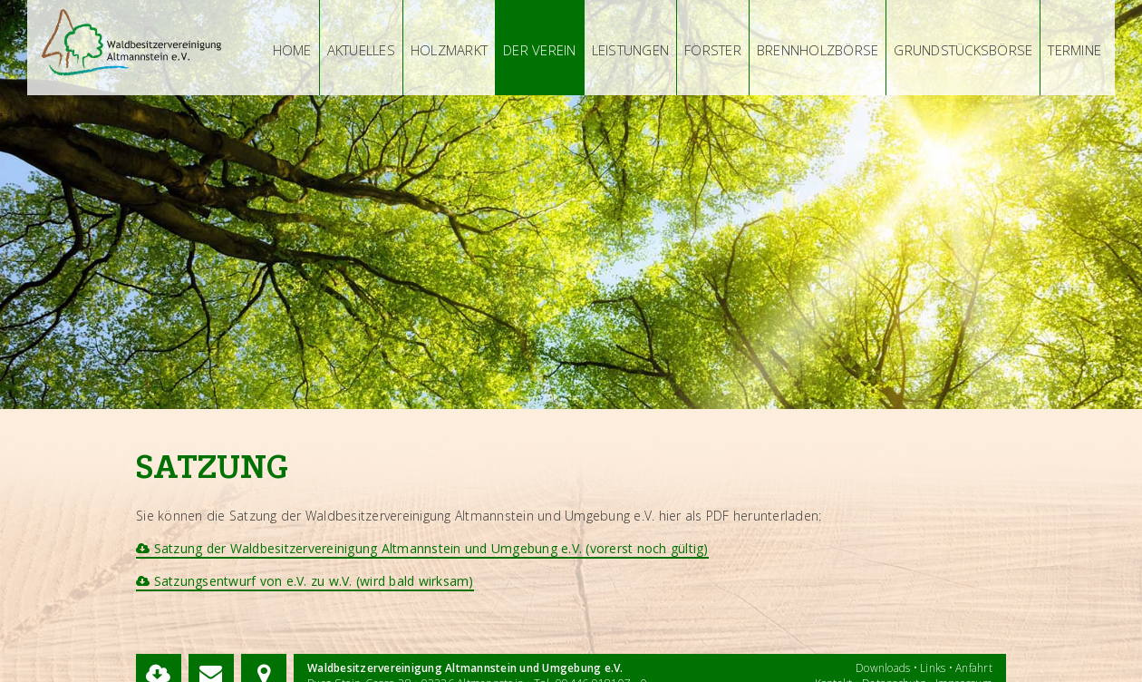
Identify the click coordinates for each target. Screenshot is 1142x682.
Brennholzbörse (818, 50)
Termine (1074, 50)
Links (932, 668)
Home (292, 50)
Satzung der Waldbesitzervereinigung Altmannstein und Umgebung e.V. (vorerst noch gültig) (422, 548)
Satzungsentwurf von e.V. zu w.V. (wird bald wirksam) (305, 580)
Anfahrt (973, 668)
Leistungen (631, 50)
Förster (712, 50)
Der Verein (539, 50)
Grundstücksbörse (963, 50)
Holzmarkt (449, 50)
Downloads (883, 668)
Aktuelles (361, 50)
